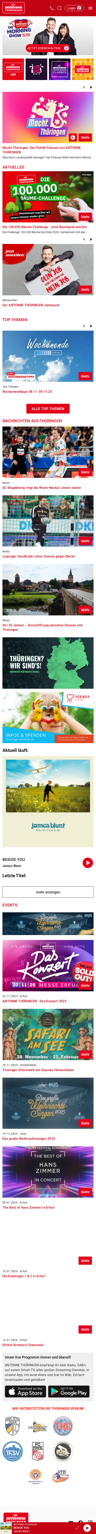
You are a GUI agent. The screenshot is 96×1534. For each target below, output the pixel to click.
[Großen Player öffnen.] (77, 1528)
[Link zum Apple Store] (25, 1392)
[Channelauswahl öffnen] (59, 8)
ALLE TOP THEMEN (48, 409)
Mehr (85, 137)
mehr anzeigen (48, 892)
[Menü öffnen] (90, 8)
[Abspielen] (87, 1528)
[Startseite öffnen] (13, 8)
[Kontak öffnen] (51, 8)
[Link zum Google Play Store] (69, 1392)
